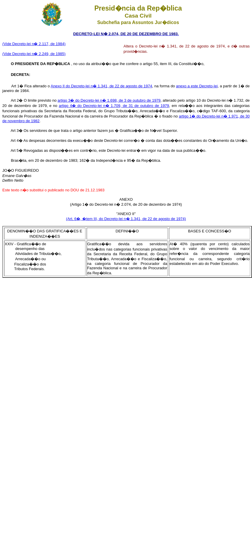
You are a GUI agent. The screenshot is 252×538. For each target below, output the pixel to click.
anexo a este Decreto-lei (197, 86)
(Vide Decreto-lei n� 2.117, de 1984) (33, 44)
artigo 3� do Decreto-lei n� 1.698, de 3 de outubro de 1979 (109, 100)
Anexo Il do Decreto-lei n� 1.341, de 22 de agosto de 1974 (101, 86)
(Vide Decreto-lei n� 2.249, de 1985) (33, 54)
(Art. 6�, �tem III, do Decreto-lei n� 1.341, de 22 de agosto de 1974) (126, 219)
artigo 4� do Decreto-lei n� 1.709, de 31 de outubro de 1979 (114, 105)
